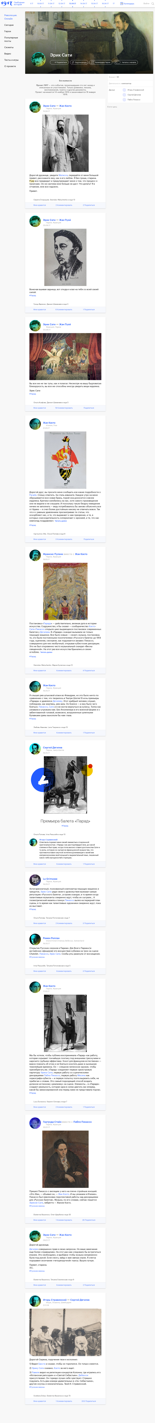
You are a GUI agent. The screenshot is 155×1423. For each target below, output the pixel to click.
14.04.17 (83, 3)
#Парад (32, 295)
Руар (31, 181)
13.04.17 (72, 3)
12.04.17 (62, 3)
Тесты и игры (11, 60)
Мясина (81, 1075)
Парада (47, 623)
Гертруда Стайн (52, 1122)
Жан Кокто (65, 106)
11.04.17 (51, 3)
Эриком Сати (36, 1203)
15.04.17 (94, 3)
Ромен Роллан (51, 938)
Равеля (35, 1372)
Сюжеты (8, 47)
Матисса (63, 175)
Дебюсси (83, 1375)
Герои (7, 31)
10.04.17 (40, 3)
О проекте (10, 66)
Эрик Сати (49, 106)
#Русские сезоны (37, 957)
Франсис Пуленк (53, 554)
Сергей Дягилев (52, 747)
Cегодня (8, 25)
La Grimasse (50, 879)
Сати (31, 629)
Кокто (92, 626)
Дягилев (33, 1249)
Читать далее (61, 521)
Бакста (41, 1364)
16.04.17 (105, 3)
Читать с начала (125, 62)
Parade (33, 495)
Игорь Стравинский (48, 840)
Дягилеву (57, 701)
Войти (146, 4)
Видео (7, 54)
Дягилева (45, 632)
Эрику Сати (38, 1368)
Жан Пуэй (65, 220)
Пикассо (40, 629)
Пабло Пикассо (52, 1075)
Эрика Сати (47, 1073)
